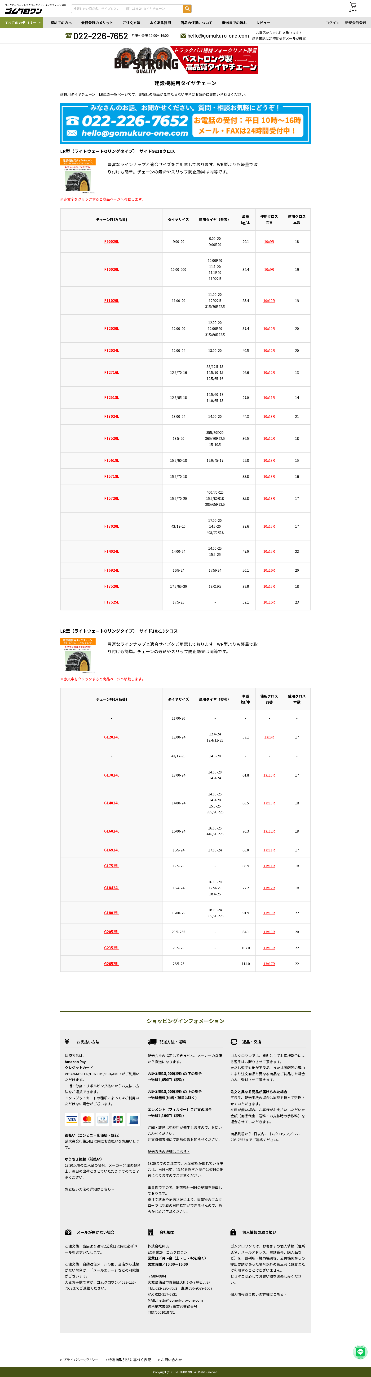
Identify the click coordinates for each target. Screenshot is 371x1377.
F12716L (111, 372)
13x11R (269, 849)
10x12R (269, 350)
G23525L (111, 947)
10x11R (269, 397)
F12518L (111, 397)
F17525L (111, 602)
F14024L (111, 551)
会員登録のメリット (97, 22)
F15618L (111, 460)
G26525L (111, 963)
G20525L (111, 931)
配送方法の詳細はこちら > (169, 1151)
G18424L (111, 887)
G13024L (111, 775)
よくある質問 (160, 22)
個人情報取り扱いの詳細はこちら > (258, 1294)
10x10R (269, 300)
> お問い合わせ (170, 1359)
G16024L (111, 831)
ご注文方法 (131, 22)
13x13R (269, 912)
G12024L (111, 736)
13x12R (269, 831)
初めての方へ (61, 22)
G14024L (111, 802)
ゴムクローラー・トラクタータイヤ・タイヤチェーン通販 (35, 5)
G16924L (111, 849)
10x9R (269, 241)
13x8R (269, 736)
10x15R (269, 526)
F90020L (111, 241)
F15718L (111, 476)
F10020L (111, 269)
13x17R (269, 963)
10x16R (269, 570)
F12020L (111, 328)
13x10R (269, 775)
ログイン (332, 22)
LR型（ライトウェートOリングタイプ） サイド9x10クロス (117, 151)
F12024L (111, 350)
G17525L (111, 865)
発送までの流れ (234, 22)
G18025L (111, 912)
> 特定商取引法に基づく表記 (128, 1359)
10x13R (269, 416)
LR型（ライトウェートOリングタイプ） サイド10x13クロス (119, 631)
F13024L (111, 416)
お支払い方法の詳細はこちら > (89, 1189)
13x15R (269, 947)
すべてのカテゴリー (20, 22)
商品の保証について (196, 22)
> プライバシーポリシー (79, 1359)
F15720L (111, 498)
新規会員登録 (355, 22)
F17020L (111, 526)
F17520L (111, 586)
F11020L (111, 300)
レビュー (263, 22)
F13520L (111, 438)
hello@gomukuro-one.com (218, 35)
